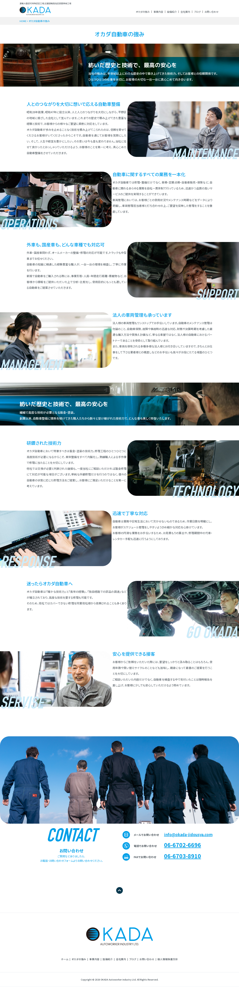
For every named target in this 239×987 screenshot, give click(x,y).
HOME (23, 21)
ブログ (197, 12)
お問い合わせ (212, 12)
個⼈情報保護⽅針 (167, 959)
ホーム (64, 959)
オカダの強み (143, 12)
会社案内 (185, 12)
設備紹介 (172, 12)
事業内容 (158, 12)
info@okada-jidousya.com (188, 834)
